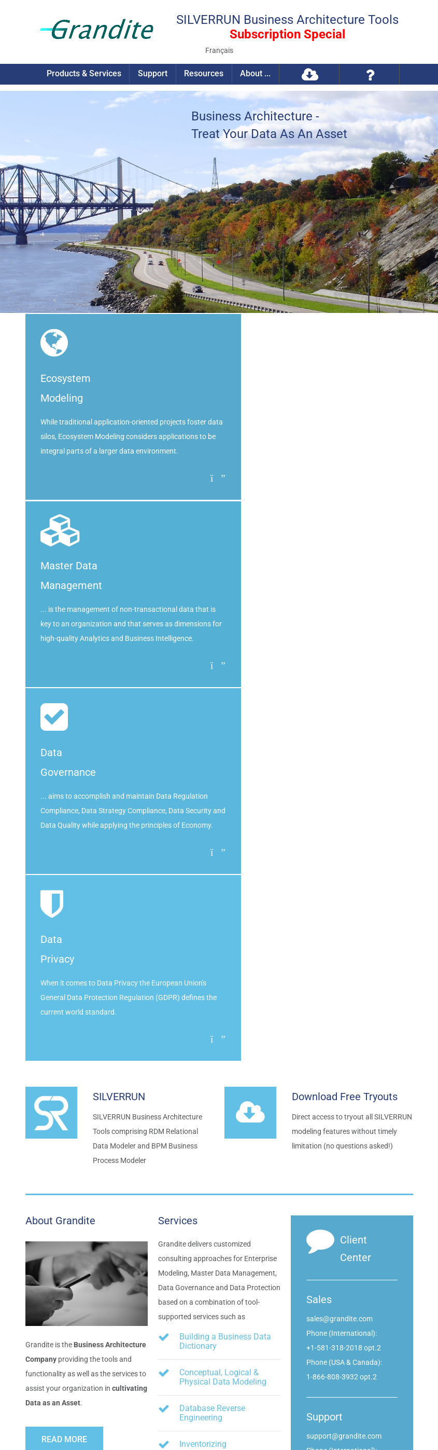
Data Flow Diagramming (224, 1113)
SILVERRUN (119, 720)
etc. (196, 1201)
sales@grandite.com (339, 942)
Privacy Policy (133, 1414)
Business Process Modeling (229, 1139)
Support (153, 74)
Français (219, 50)
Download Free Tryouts (345, 720)
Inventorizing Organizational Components (206, 1077)
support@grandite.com (344, 1060)
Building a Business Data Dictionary (225, 965)
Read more (64, 1063)
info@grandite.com (378, 1293)
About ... (254, 74)
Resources (203, 74)
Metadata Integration (217, 1166)
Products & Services (85, 74)
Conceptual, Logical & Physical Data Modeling (222, 1000)
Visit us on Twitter (375, 1345)
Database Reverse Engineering (212, 1036)
